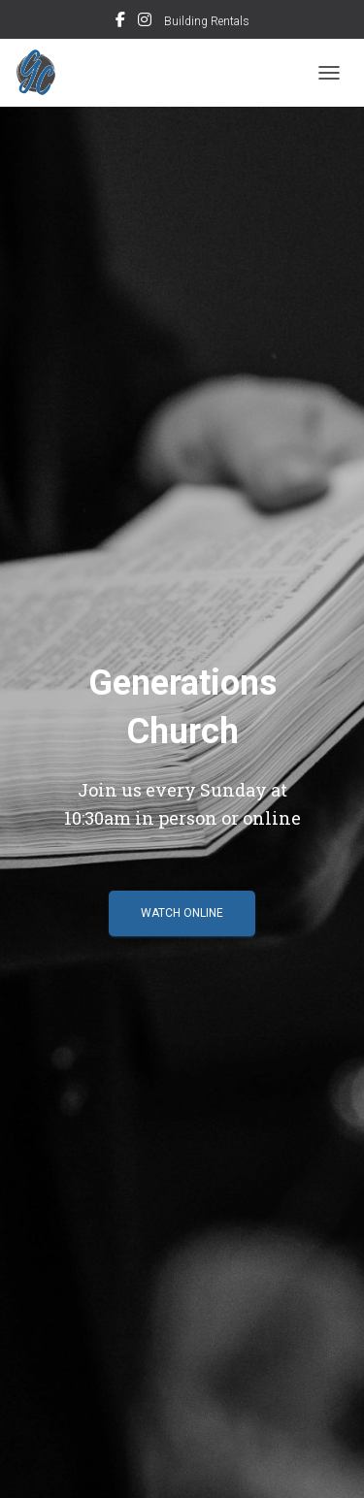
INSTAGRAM (144, 22)
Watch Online (182, 913)
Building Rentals (206, 21)
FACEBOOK (120, 22)
